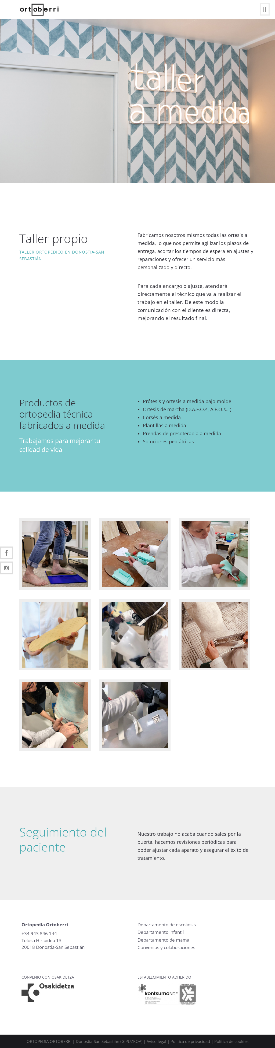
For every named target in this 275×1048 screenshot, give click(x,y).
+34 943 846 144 (39, 933)
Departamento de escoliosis (167, 924)
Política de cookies (231, 1041)
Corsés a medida (162, 417)
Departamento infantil (161, 932)
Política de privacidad (190, 1041)
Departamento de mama (163, 940)
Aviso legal (156, 1041)
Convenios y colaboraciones (166, 947)
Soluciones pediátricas (168, 441)
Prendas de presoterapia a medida (182, 433)
